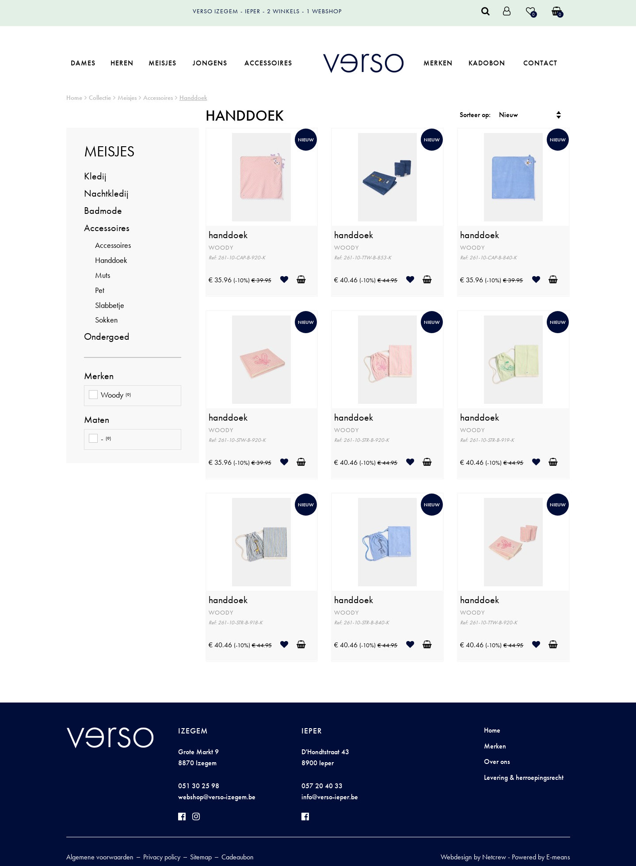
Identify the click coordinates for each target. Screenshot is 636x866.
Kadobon (486, 63)
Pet (99, 290)
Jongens (210, 63)
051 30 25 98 (198, 785)
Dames (83, 63)
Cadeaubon (237, 857)
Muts (102, 275)
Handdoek (193, 97)
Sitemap (201, 857)
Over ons (497, 761)
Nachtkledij (106, 193)
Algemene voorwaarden (99, 857)
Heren (121, 63)
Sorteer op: (475, 114)
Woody (110, 395)
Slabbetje (109, 305)
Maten (96, 420)
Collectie (100, 97)
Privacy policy (161, 857)
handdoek (228, 235)
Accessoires (268, 63)
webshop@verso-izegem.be (216, 796)
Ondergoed (106, 336)
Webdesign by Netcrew (473, 857)
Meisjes (162, 63)
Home (74, 97)
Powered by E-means (541, 857)
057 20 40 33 (322, 785)
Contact (540, 63)
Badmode (103, 210)
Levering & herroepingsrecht (524, 777)
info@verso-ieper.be (329, 796)
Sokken (106, 320)
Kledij (95, 176)
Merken (438, 63)
